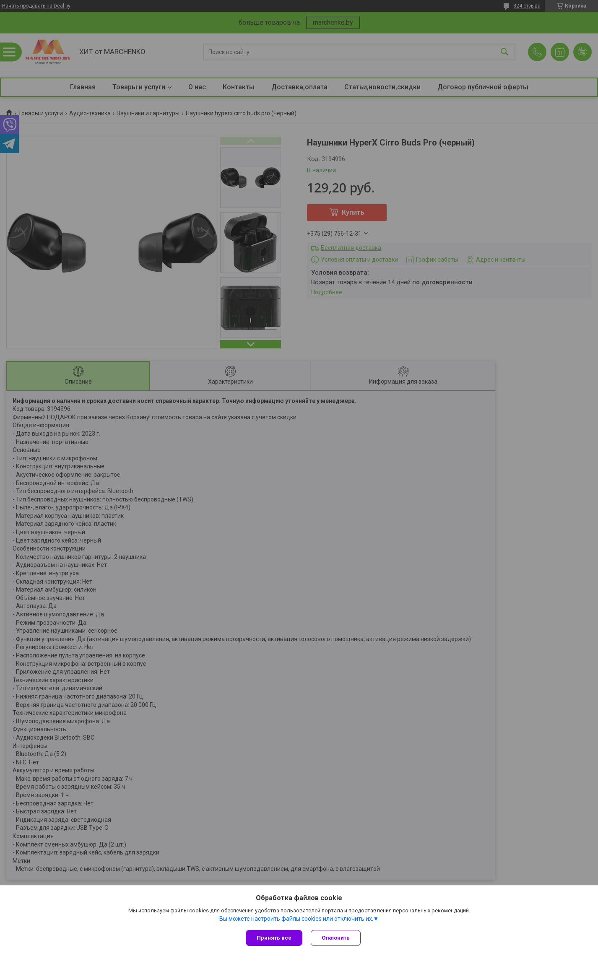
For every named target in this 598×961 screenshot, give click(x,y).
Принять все (274, 938)
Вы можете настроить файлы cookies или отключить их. (296, 918)
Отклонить (336, 938)
